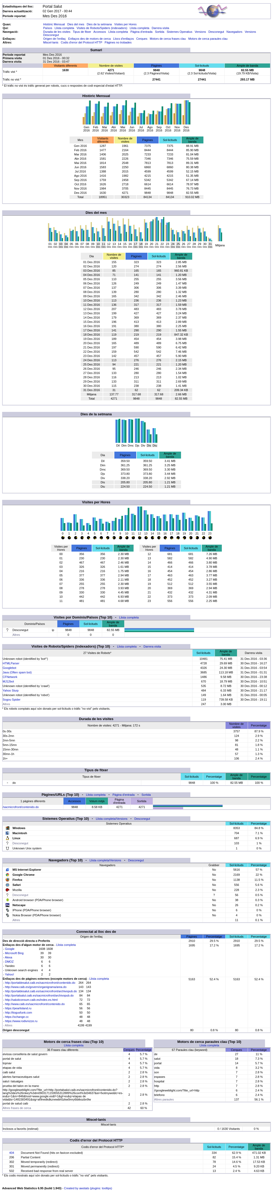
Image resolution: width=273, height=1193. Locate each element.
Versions (200, 31)
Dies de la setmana (99, 24)
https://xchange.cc (17, 1016)
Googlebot (9, 667)
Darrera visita (160, 28)
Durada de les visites (56, 31)
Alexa (8, 957)
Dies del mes (75, 24)
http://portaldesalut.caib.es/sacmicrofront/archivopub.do (41, 991)
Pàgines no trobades (118, 42)
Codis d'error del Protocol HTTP (81, 42)
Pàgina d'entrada (141, 31)
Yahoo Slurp (11, 690)
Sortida (159, 31)
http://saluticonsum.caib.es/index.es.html (31, 999)
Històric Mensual (54, 24)
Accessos (99, 31)
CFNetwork (10, 676)
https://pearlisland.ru (18, 1008)
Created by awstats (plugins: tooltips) (88, 1188)
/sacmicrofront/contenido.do (21, 807)
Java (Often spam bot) (17, 672)
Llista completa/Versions (111, 818)
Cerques (141, 38)
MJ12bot (8, 681)
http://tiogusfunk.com (18, 1012)
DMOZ (9, 961)
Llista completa (64, 28)
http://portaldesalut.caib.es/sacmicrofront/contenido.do (40, 982)
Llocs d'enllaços (123, 38)
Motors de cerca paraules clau (207, 38)
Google (9, 948)
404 (11, 1152)
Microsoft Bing (14, 953)
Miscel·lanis (50, 42)
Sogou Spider (12, 699)
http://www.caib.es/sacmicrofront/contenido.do (35, 1004)
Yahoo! (9, 974)
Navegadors (234, 31)
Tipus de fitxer (82, 31)
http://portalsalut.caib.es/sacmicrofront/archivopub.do (39, 995)
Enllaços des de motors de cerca (89, 38)
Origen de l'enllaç (54, 38)
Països (47, 28)
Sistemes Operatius (179, 31)
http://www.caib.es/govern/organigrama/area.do (36, 987)
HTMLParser (11, 663)
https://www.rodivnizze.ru (21, 1021)
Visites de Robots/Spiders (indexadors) (102, 28)
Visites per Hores (125, 24)
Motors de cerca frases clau (168, 38)
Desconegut (216, 31)
